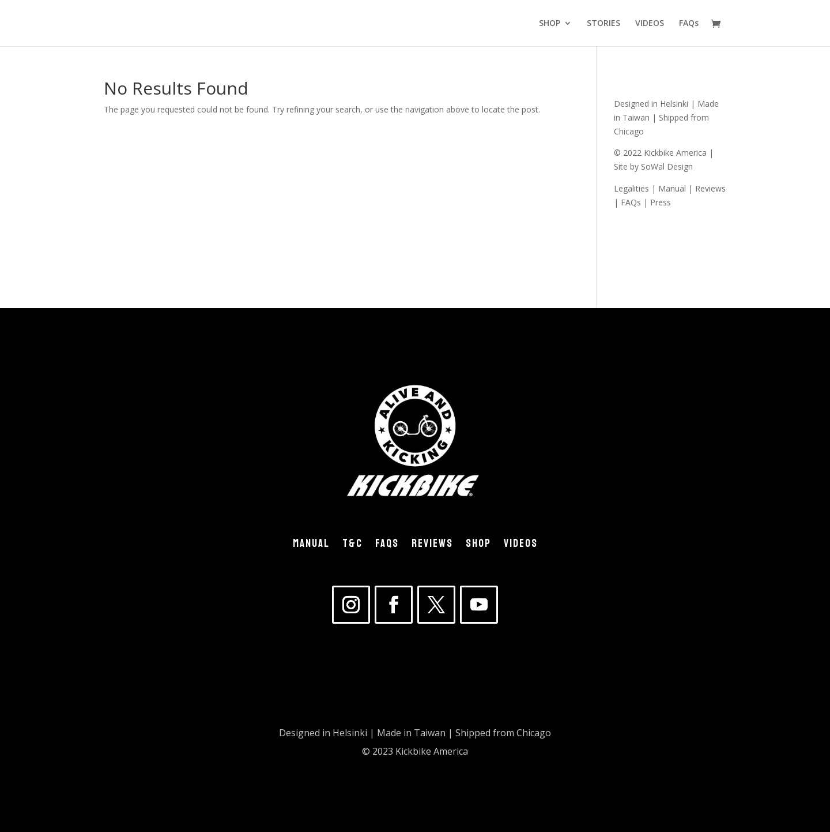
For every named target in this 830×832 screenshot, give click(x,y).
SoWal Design (667, 166)
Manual (672, 188)
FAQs (689, 23)
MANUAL (311, 545)
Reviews (710, 188)
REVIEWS (432, 545)
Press (660, 202)
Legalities (631, 188)
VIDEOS (649, 23)
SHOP (549, 23)
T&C (352, 545)
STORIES (603, 23)
